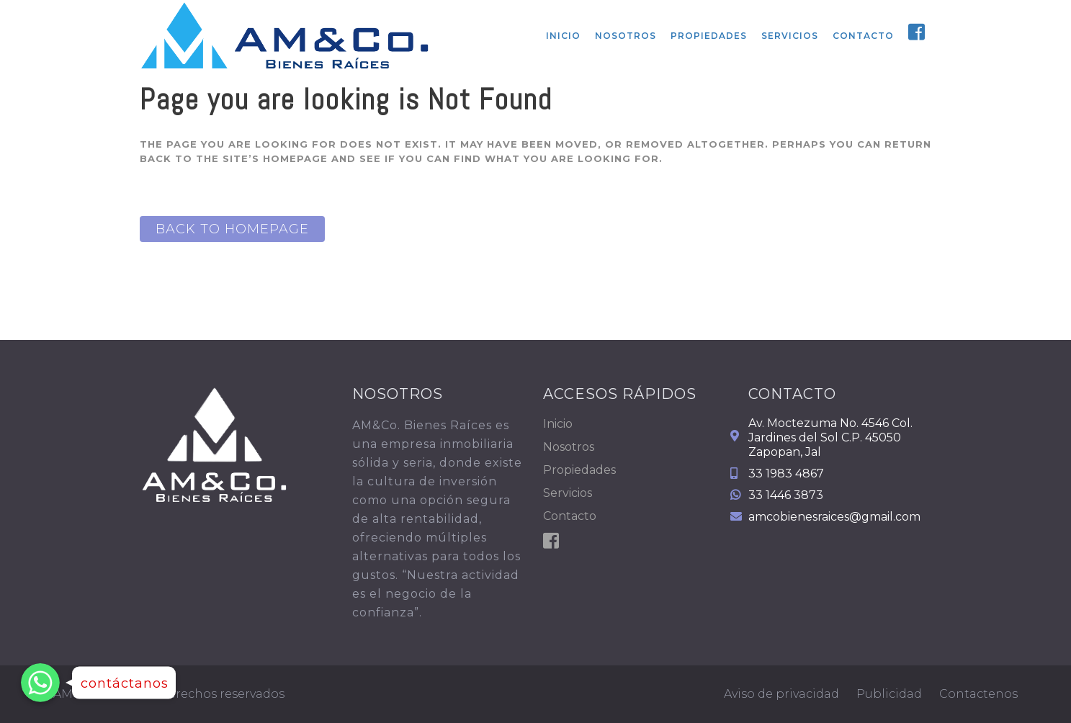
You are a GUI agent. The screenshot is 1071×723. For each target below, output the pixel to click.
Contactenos (978, 694)
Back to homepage (232, 229)
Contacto (569, 516)
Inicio (558, 424)
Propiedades (579, 470)
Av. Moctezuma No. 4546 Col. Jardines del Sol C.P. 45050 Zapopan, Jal (830, 437)
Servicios (567, 493)
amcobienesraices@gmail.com (834, 517)
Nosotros (568, 447)
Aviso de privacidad (781, 694)
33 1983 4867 (786, 473)
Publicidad (889, 694)
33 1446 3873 (785, 495)
